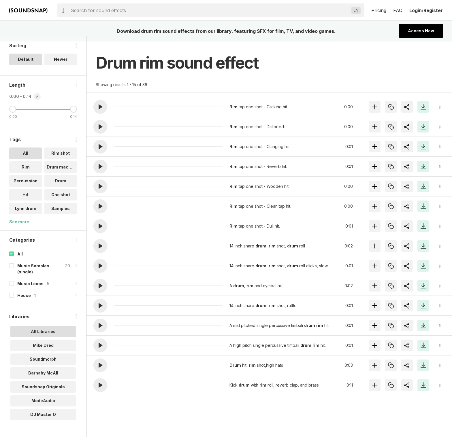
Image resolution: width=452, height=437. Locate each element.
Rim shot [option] (60, 158)
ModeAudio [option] (43, 405)
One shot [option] (60, 199)
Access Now (421, 30)
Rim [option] (26, 172)
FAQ (397, 10)
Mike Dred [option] (43, 350)
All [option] (25, 158)
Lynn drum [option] (25, 213)
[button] (100, 107)
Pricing (378, 10)
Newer (60, 64)
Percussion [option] (25, 185)
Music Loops (30, 288)
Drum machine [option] (62, 172)
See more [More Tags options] (19, 226)
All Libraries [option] (43, 336)
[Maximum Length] (73, 114)
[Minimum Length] (12, 114)
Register (433, 10)
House (24, 300)
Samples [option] (60, 213)
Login (415, 10)
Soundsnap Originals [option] (43, 391)
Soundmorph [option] (43, 364)
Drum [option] (60, 185)
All (20, 259)
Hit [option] (25, 199)
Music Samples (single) (33, 273)
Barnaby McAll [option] (43, 377)
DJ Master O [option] (43, 419)
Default (25, 64)
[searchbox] (210, 10)
